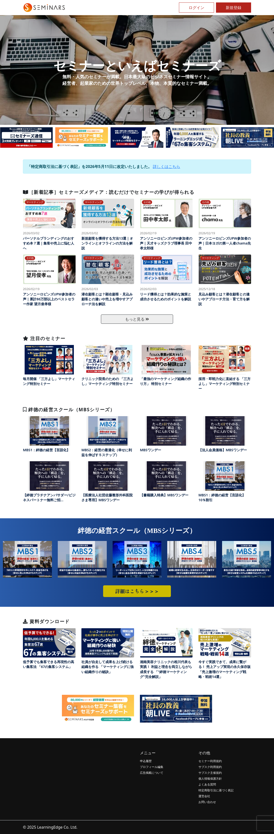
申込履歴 (146, 761)
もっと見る (137, 319)
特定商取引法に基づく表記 (216, 790)
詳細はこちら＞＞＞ (137, 591)
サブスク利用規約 (210, 767)
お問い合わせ (207, 802)
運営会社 (204, 796)
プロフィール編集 (151, 767)
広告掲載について (151, 773)
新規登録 (233, 7)
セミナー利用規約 (210, 761)
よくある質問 (207, 784)
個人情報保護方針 (210, 778)
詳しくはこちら (166, 166)
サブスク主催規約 (210, 773)
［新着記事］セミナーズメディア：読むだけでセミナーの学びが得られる (108, 192)
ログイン (196, 7)
